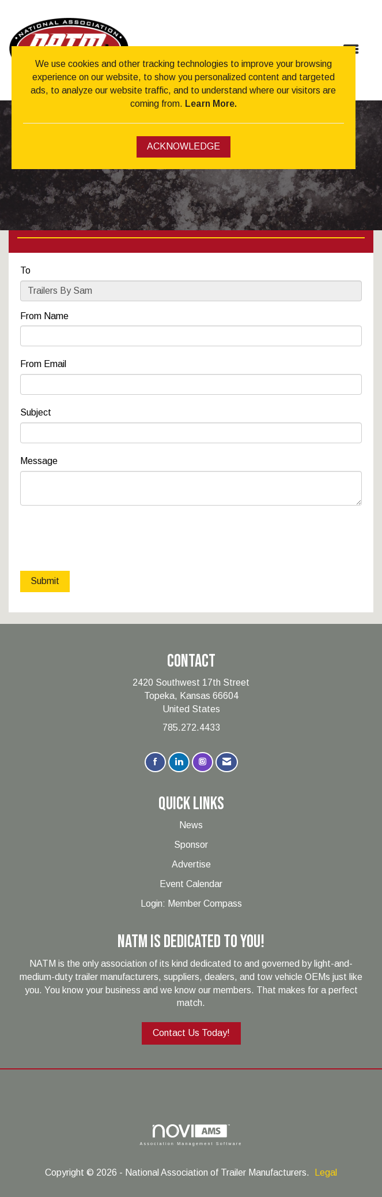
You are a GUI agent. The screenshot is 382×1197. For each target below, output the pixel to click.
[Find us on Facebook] (155, 762)
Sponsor (191, 845)
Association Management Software (190, 1135)
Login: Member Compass (191, 903)
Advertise (191, 864)
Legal (326, 1172)
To (25, 270)
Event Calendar (191, 884)
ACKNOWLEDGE (183, 146)
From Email (43, 364)
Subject (35, 412)
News (191, 825)
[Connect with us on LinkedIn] (179, 762)
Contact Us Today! (191, 1033)
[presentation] (107, 539)
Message (39, 461)
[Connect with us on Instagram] (202, 762)
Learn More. (211, 104)
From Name (44, 316)
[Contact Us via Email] (226, 762)
